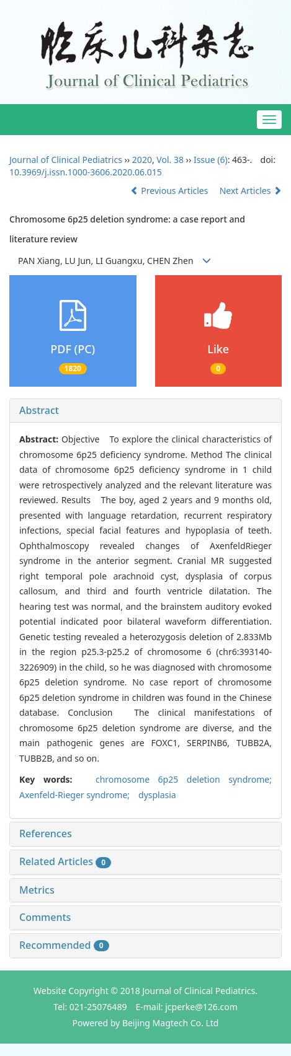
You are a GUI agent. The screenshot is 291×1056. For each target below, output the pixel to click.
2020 (142, 159)
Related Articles (65, 861)
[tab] (145, 411)
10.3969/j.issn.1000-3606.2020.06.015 (85, 172)
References (45, 833)
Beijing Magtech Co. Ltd (170, 1023)
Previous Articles (170, 190)
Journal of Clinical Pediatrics (65, 159)
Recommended (64, 945)
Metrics (37, 890)
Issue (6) (211, 159)
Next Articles (251, 190)
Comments (45, 917)
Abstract (39, 410)
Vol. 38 (170, 159)
